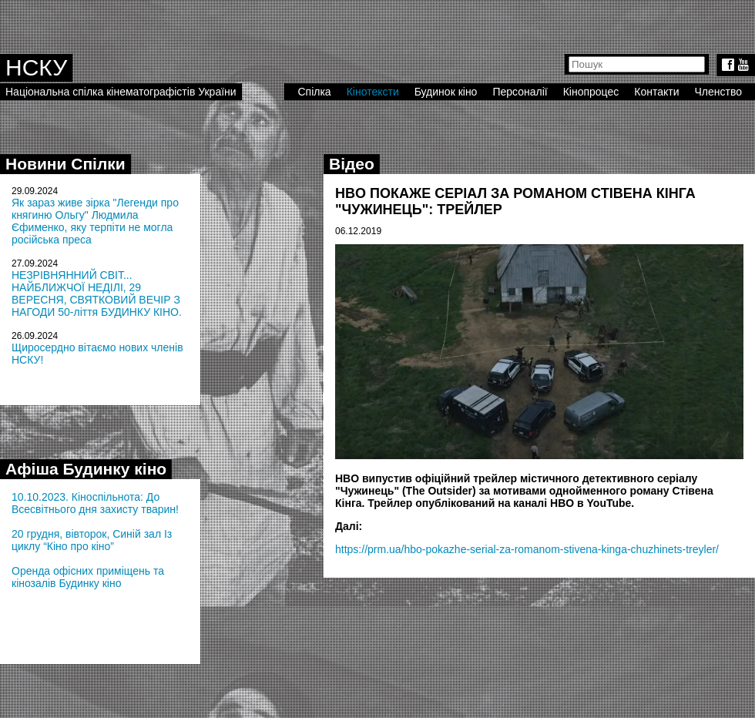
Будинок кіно (446, 92)
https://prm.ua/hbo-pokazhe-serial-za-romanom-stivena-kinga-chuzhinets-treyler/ (527, 549)
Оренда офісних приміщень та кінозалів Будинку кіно (88, 577)
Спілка (314, 92)
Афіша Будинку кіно (85, 469)
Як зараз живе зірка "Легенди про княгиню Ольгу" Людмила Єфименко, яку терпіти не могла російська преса (95, 221)
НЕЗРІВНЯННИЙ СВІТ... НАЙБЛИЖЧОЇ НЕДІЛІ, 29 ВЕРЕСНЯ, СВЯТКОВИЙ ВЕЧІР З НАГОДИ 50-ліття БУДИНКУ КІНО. (97, 293)
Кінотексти (373, 92)
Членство (719, 92)
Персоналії (519, 92)
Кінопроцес (591, 92)
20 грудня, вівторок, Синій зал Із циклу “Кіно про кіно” (92, 540)
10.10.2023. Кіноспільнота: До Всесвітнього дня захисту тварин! (95, 503)
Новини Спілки (65, 164)
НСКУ (36, 67)
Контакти (656, 92)
